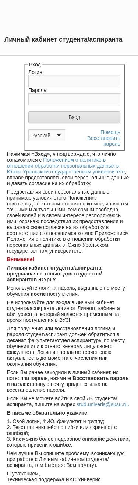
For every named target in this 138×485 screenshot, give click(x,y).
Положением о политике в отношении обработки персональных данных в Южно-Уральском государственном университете (66, 166)
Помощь (110, 132)
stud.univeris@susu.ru (102, 404)
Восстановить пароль (103, 141)
